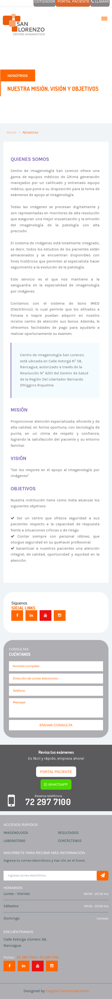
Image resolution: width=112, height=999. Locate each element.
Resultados (68, 833)
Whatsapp (56, 784)
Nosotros (30, 132)
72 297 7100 (48, 802)
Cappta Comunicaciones (67, 991)
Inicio (12, 132)
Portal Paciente (56, 772)
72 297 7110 (49, 957)
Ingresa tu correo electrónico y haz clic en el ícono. (44, 861)
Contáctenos (70, 841)
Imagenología (16, 833)
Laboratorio (14, 841)
